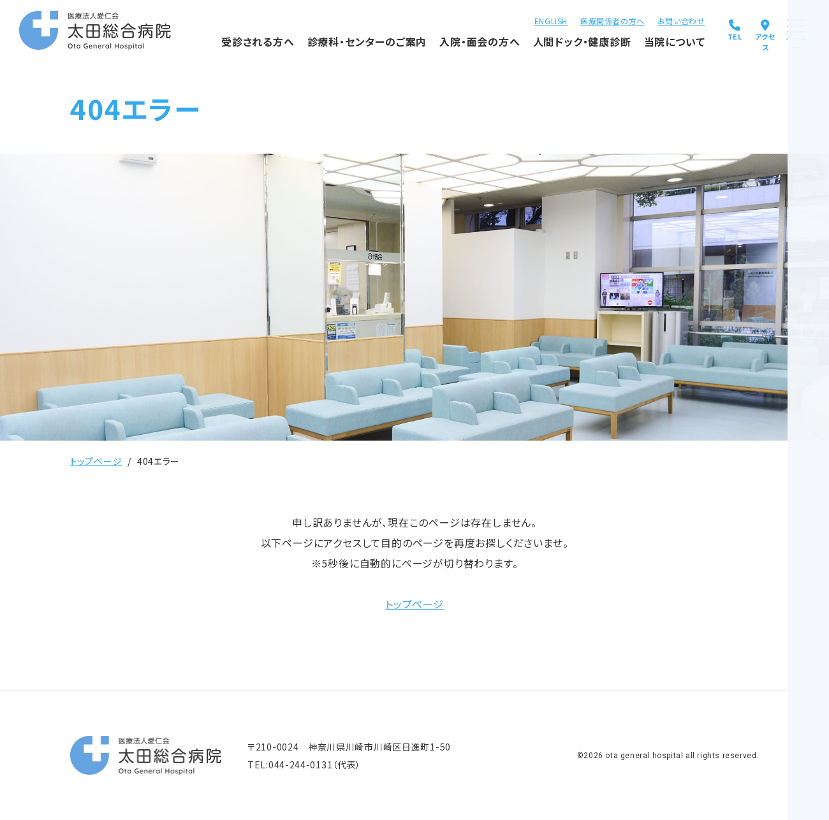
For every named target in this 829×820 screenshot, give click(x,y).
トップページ (96, 461)
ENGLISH (507, 19)
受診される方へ (209, 48)
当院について (626, 48)
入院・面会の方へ (431, 48)
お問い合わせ (637, 19)
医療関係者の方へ (569, 19)
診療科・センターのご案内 (317, 48)
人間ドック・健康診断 (532, 48)
